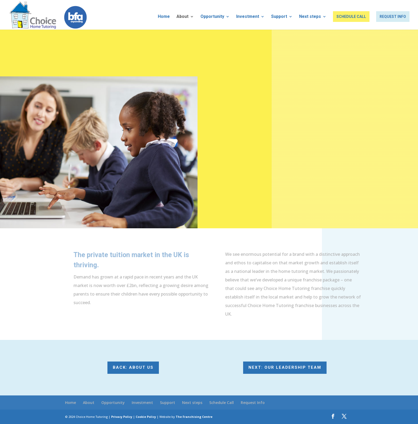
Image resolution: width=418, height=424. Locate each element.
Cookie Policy (146, 417)
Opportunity (212, 17)
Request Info (393, 16)
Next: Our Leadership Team (284, 367)
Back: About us (133, 367)
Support (279, 17)
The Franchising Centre (194, 417)
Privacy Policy (121, 417)
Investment (247, 17)
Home (164, 17)
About (182, 17)
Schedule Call (351, 16)
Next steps (310, 17)
